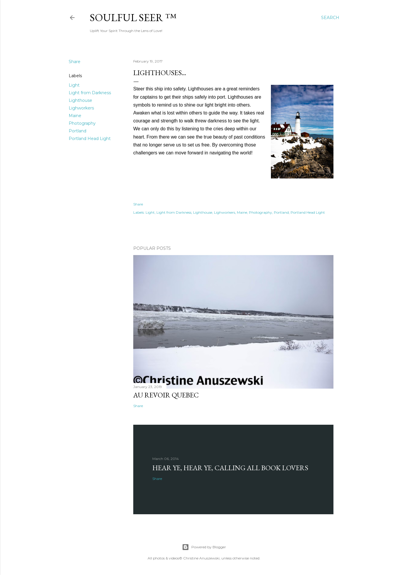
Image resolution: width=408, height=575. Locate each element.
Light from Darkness (90, 92)
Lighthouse (80, 100)
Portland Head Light (90, 138)
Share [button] (74, 61)
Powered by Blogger (204, 547)
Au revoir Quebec (166, 394)
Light (74, 85)
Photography (82, 123)
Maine (75, 115)
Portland (77, 131)
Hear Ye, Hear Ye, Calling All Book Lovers (230, 467)
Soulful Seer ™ (133, 17)
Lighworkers (81, 108)
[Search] (330, 18)
